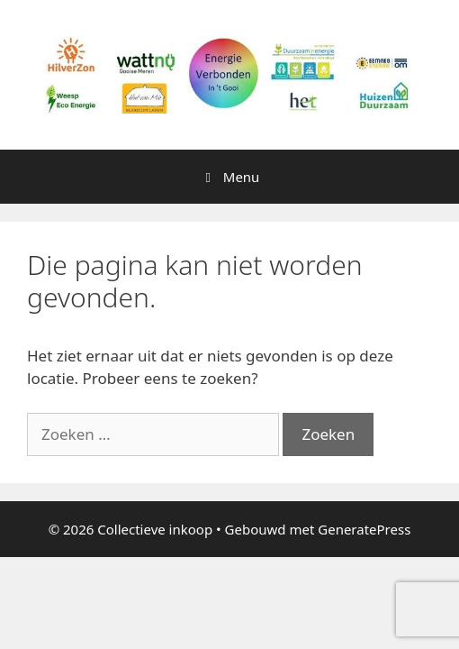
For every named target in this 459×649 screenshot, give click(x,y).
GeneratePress (364, 529)
